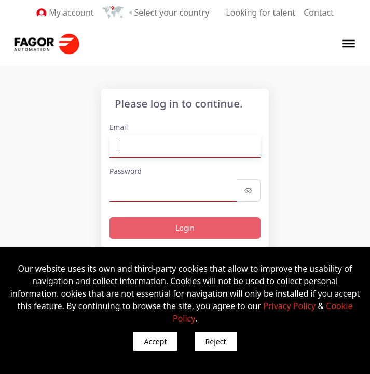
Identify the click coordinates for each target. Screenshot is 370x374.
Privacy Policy (289, 306)
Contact (319, 12)
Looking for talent (260, 12)
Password (125, 171)
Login (185, 228)
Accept (155, 341)
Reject (215, 341)
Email (118, 127)
